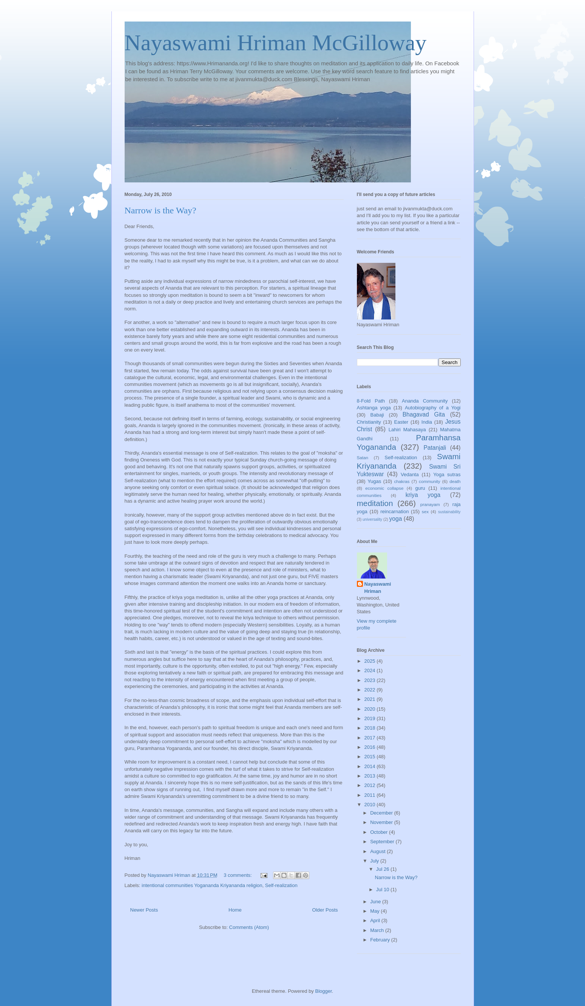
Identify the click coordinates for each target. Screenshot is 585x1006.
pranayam (430, 504)
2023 (370, 680)
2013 (370, 776)
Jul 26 (383, 869)
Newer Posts (144, 910)
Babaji (377, 415)
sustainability (449, 512)
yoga (395, 518)
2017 (370, 738)
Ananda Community (425, 401)
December (382, 813)
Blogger (323, 991)
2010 (370, 804)
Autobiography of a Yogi (433, 407)
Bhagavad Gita (424, 414)
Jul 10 (383, 889)
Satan (363, 457)
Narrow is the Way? (160, 210)
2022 (370, 690)
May (375, 911)
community (429, 481)
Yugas (374, 481)
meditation (375, 503)
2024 (370, 670)
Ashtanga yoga (374, 407)
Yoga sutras (446, 474)
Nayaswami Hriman (377, 587)
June (376, 901)
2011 (370, 795)
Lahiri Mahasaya (407, 429)
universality (372, 519)
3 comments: (238, 875)
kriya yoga (423, 495)
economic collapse (384, 488)
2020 (370, 709)
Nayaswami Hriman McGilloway (276, 42)
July (375, 861)
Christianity (369, 422)
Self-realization (281, 885)
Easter (401, 422)
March (377, 930)
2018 (370, 728)
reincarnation (394, 511)
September (382, 841)
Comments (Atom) (249, 927)
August (378, 851)
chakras (402, 481)
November (382, 822)
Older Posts (325, 910)
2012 (370, 785)
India (426, 422)
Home (235, 910)
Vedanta (410, 474)
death (454, 481)
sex (425, 511)
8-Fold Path (371, 401)
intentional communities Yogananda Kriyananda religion (202, 885)
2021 (370, 699)
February (380, 940)
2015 (370, 756)
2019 (370, 718)
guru (420, 488)
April (375, 920)
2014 (370, 766)
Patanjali (434, 447)
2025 (370, 661)
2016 (370, 747)
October (379, 832)
